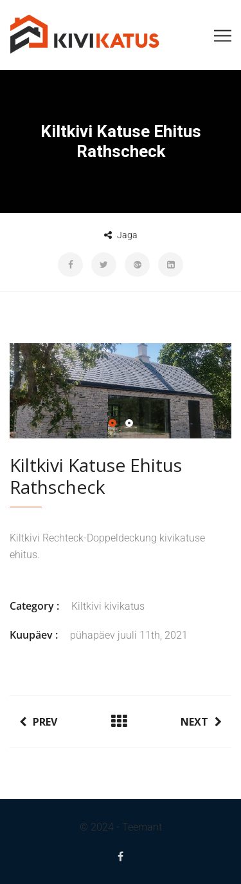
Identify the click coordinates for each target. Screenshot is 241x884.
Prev (38, 722)
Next (201, 722)
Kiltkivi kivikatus (108, 606)
